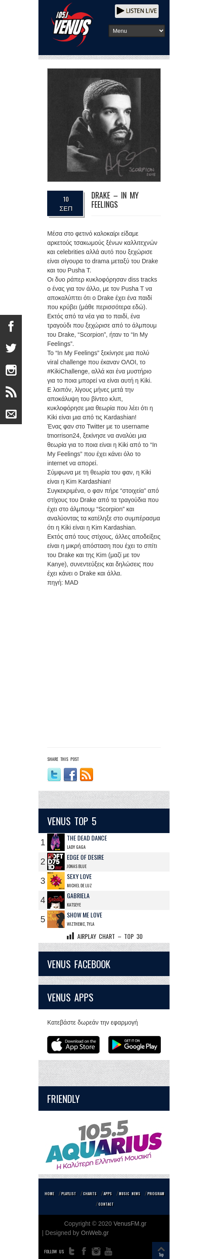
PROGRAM (155, 1193)
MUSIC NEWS (129, 1193)
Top (161, 1254)
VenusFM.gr (130, 1223)
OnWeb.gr (95, 1232)
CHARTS (90, 1193)
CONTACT (106, 1204)
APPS (108, 1193)
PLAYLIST (68, 1193)
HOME (49, 1193)
